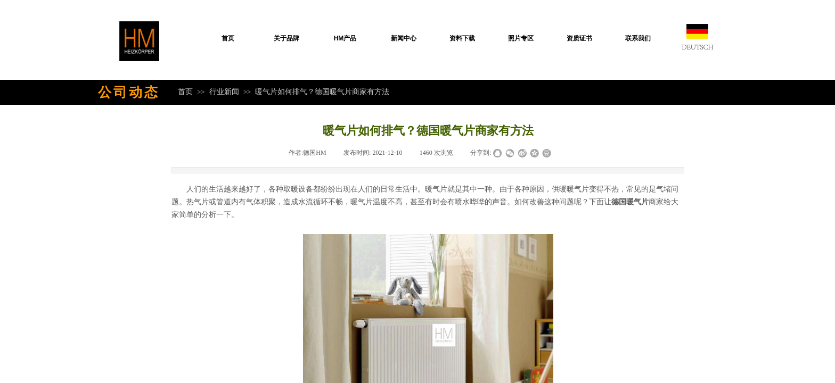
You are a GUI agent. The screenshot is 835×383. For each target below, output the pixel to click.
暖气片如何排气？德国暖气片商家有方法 (322, 91)
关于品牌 (286, 38)
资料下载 (462, 38)
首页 (228, 38)
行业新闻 (224, 91)
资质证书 (579, 38)
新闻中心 (403, 38)
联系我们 (638, 38)
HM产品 (345, 38)
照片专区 (521, 38)
